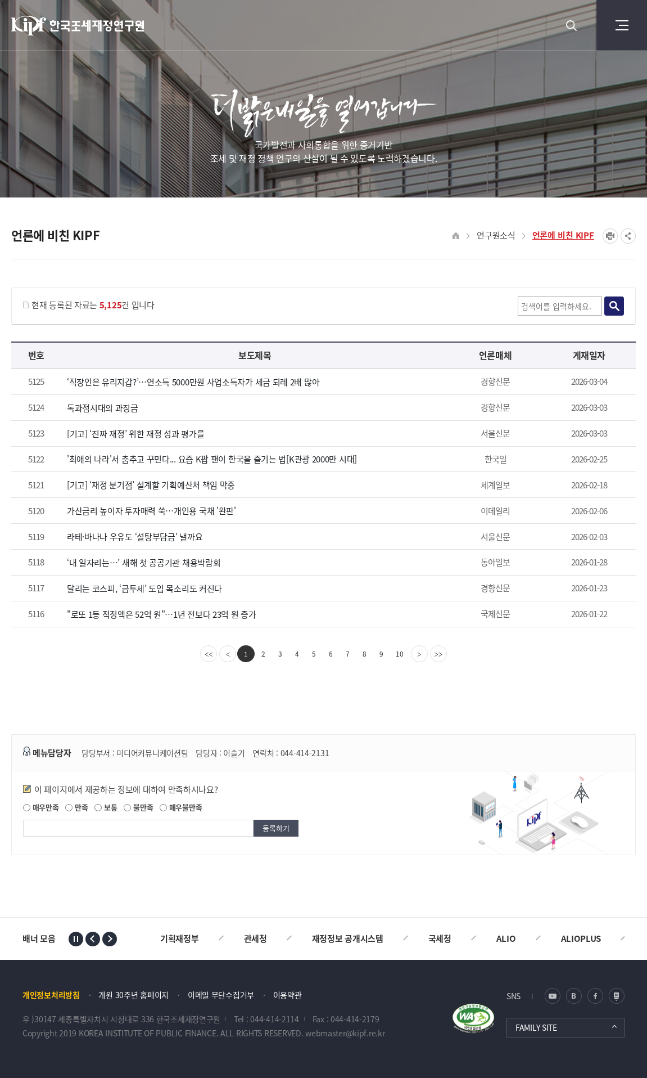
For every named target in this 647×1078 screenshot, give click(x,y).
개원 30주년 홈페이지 (133, 994)
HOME (456, 236)
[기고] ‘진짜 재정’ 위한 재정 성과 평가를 (136, 434)
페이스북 (595, 996)
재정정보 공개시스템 (347, 938)
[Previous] (227, 653)
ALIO (506, 938)
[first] (208, 653)
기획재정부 (179, 938)
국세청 (439, 938)
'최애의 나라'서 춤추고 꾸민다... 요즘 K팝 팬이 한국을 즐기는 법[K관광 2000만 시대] (212, 459)
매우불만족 (181, 807)
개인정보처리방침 (51, 994)
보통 (105, 807)
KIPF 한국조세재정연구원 (78, 25)
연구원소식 (496, 235)
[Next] (419, 653)
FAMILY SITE (536, 1027)
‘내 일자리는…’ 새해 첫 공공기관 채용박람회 (144, 562)
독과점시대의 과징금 (102, 408)
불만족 (138, 807)
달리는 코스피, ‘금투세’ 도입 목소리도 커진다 (144, 588)
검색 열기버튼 (571, 25)
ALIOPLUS (581, 938)
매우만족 (41, 807)
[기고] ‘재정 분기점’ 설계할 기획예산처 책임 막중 (151, 485)
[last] (438, 653)
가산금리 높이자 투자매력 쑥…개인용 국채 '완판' (151, 511)
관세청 (255, 938)
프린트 (610, 236)
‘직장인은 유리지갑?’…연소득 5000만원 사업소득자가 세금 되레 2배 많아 (193, 382)
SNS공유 (628, 236)
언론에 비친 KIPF (563, 235)
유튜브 (552, 996)
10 (400, 654)
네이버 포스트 (617, 996)
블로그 (574, 996)
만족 (76, 807)
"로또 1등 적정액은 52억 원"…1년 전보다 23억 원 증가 (161, 614)
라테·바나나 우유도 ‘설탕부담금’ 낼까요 (134, 537)
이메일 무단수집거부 (221, 994)
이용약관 (287, 994)
